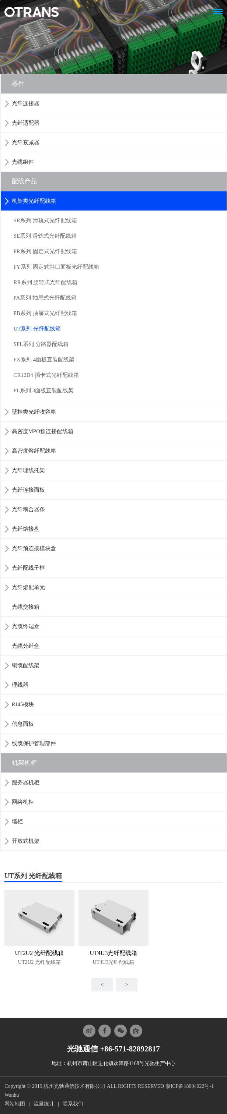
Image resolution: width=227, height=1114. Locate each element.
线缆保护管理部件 (34, 743)
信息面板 (23, 724)
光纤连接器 (25, 103)
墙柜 (17, 821)
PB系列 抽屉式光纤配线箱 (45, 313)
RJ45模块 (23, 704)
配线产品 (24, 181)
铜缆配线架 (25, 665)
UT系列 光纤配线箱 (37, 329)
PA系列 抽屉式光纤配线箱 (45, 298)
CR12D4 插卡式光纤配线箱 (46, 375)
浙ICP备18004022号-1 (189, 1086)
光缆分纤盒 (25, 646)
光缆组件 (23, 162)
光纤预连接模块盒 (34, 548)
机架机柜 (24, 762)
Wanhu (11, 1095)
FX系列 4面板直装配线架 (44, 360)
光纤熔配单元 (28, 587)
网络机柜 (23, 802)
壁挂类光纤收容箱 (34, 412)
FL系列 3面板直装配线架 (44, 390)
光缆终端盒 (25, 626)
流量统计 (44, 1104)
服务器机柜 (25, 782)
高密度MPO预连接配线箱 (43, 431)
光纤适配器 (25, 123)
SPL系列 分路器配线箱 (41, 344)
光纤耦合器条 (28, 509)
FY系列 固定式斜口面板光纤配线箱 (56, 267)
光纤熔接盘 (25, 529)
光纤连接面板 (28, 490)
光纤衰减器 (25, 142)
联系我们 (73, 1104)
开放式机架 (25, 841)
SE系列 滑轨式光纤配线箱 (45, 236)
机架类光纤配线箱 (34, 201)
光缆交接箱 (25, 607)
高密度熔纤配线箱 (34, 451)
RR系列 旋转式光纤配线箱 (46, 282)
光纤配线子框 (28, 568)
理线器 (20, 685)
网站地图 (14, 1104)
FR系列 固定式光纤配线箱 (45, 251)
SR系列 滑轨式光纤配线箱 (45, 220)
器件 (18, 83)
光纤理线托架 (28, 470)
